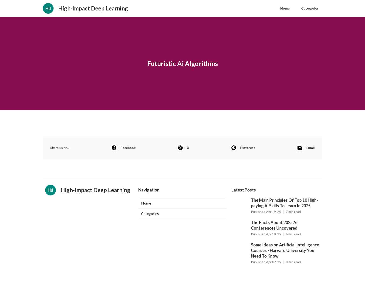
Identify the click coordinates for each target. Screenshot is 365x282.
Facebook (123, 148)
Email (305, 148)
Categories (310, 8)
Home (285, 8)
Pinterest (242, 148)
